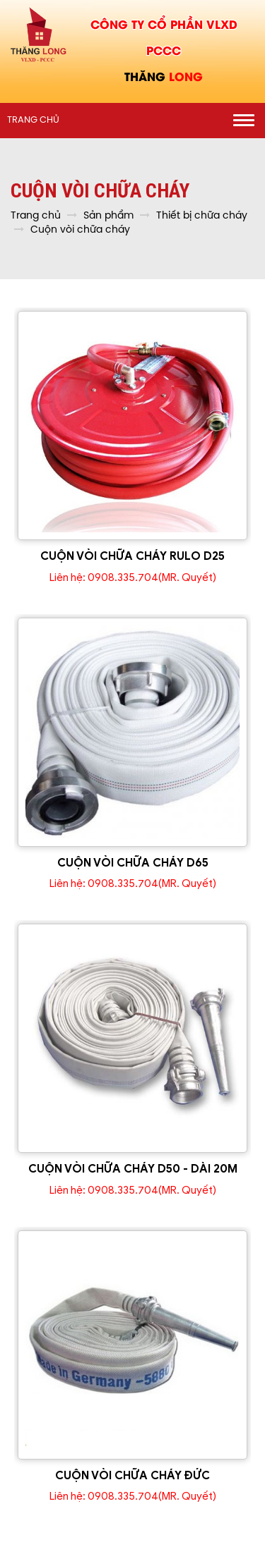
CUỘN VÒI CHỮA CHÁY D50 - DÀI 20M (132, 1169)
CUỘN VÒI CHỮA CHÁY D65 (132, 863)
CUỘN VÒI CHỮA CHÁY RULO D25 (132, 556)
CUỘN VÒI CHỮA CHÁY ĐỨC (132, 1476)
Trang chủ (33, 120)
